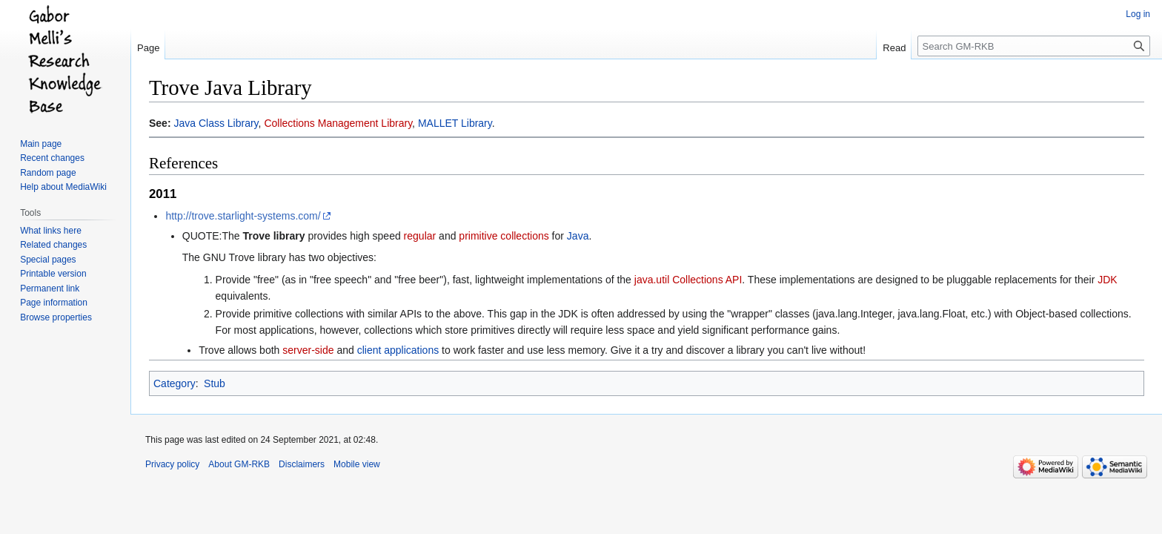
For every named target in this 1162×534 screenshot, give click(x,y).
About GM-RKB (239, 464)
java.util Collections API (688, 280)
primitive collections (503, 236)
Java (578, 236)
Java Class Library (215, 123)
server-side (307, 350)
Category (174, 383)
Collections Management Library (338, 123)
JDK (1107, 280)
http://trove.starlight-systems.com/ (242, 216)
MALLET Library (455, 123)
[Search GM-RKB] (1033, 46)
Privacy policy (172, 464)
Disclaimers (302, 464)
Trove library (273, 236)
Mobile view (356, 464)
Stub (214, 383)
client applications (398, 350)
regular (420, 236)
